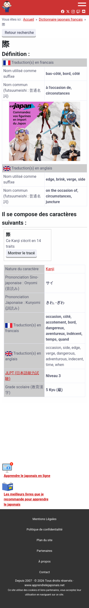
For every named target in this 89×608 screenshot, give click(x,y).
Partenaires (44, 551)
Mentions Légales (44, 519)
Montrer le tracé (21, 253)
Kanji (50, 269)
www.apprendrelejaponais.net (44, 585)
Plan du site (44, 540)
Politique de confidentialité (44, 529)
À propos (44, 561)
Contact (44, 572)
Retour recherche (19, 32)
